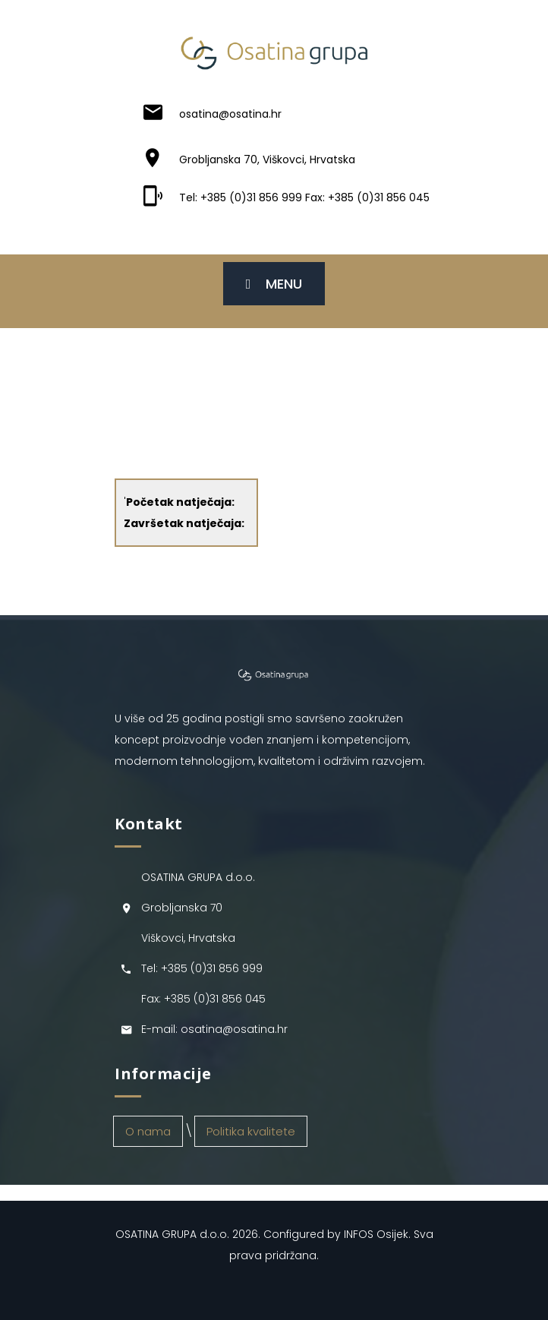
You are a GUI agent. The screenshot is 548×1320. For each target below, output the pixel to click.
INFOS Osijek (376, 1234)
